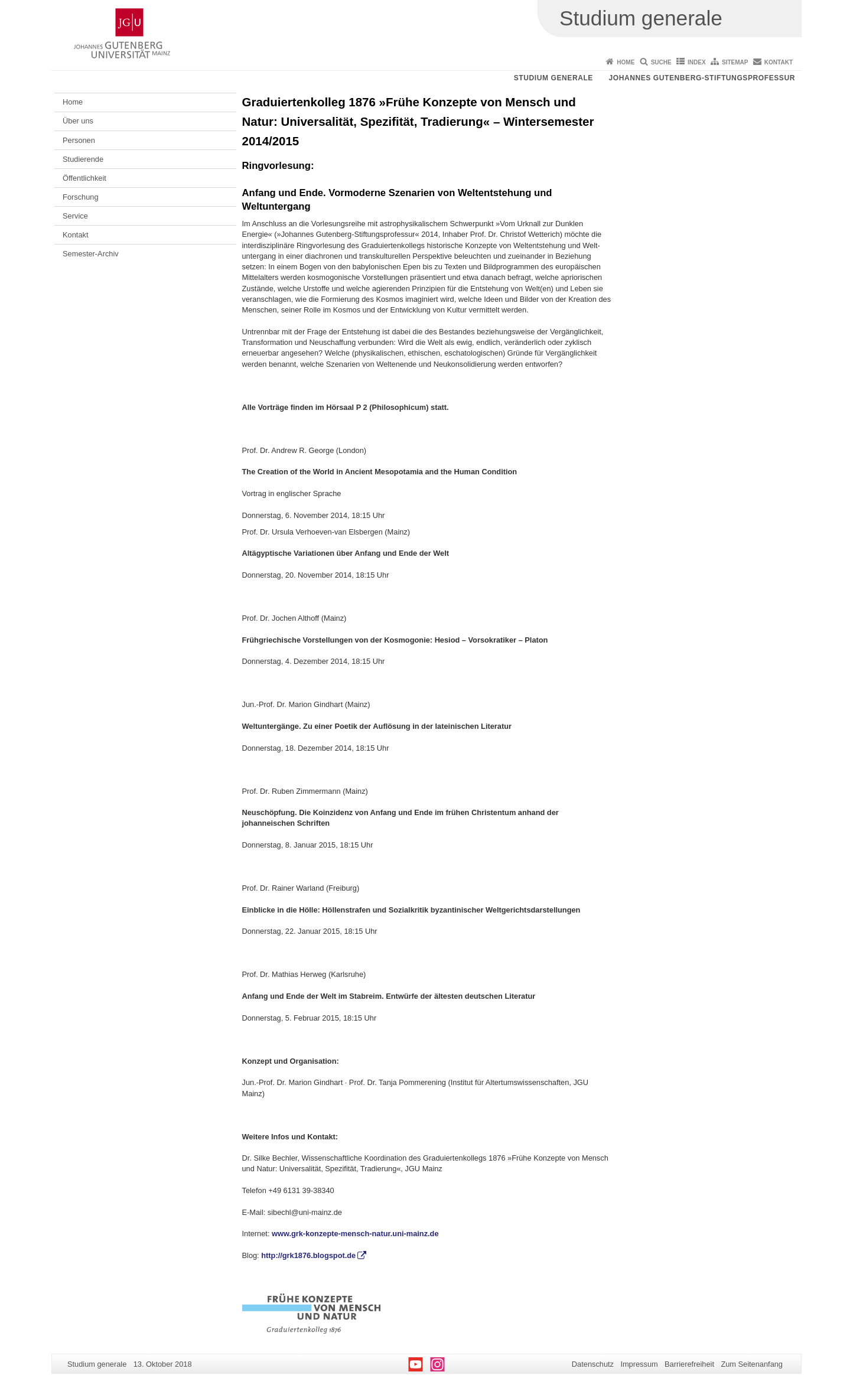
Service (75, 215)
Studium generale (553, 78)
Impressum (638, 1364)
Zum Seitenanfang (752, 1364)
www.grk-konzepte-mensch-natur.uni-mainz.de (355, 1233)
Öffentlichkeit (84, 178)
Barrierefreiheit (689, 1364)
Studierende (83, 159)
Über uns (78, 120)
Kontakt (778, 62)
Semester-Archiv (91, 253)
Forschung (80, 197)
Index (697, 62)
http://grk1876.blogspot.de (308, 1255)
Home (625, 62)
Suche (661, 62)
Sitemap (735, 62)
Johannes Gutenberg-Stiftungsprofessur (701, 78)
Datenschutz (593, 1364)
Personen (79, 140)
